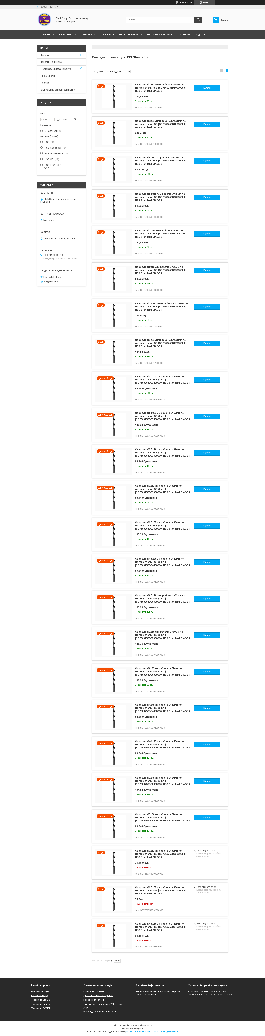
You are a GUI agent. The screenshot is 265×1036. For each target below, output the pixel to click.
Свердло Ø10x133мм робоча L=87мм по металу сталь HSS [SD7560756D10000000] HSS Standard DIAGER (160, 87)
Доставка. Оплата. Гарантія (119, 34)
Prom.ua (148, 1025)
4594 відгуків (186, 2)
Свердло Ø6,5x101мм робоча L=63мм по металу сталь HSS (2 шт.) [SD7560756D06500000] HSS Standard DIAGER (162, 598)
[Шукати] (198, 20)
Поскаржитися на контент (138, 1031)
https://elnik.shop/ (52, 277)
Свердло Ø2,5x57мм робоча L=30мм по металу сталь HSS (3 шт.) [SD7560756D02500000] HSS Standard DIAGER (162, 525)
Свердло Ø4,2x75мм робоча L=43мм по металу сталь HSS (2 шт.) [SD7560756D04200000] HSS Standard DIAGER (162, 744)
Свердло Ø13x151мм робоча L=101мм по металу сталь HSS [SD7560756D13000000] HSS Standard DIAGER (160, 124)
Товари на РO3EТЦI (41, 1008)
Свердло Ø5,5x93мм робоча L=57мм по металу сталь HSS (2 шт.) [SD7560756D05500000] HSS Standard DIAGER (162, 416)
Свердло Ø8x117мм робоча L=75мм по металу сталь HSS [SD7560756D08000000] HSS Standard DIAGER (160, 160)
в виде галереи (221, 71)
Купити (207, 88)
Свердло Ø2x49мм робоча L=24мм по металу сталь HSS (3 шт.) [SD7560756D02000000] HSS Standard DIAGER (162, 780)
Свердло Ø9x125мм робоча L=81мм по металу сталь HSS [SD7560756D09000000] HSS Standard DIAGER (160, 270)
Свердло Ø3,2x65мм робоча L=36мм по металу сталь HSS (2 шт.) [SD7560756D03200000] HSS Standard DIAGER (162, 379)
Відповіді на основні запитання (61, 43)
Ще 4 (46, 167)
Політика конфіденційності (165, 1031)
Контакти (89, 34)
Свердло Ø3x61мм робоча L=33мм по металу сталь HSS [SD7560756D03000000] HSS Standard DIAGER (160, 853)
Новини (185, 34)
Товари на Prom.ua (41, 1004)
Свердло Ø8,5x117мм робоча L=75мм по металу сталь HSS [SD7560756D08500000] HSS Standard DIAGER (160, 197)
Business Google (40, 991)
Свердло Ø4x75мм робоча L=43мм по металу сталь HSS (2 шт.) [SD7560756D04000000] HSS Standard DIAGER (162, 708)
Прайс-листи (68, 34)
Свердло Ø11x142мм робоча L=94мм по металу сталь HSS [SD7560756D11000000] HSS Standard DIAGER (160, 233)
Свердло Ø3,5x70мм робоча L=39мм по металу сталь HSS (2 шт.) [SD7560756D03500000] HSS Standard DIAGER (162, 452)
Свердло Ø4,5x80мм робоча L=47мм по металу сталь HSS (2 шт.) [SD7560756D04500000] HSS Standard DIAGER (162, 562)
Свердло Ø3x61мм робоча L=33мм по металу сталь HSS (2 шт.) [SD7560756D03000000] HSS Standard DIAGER (162, 489)
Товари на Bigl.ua (40, 999)
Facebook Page (39, 995)
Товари (45, 34)
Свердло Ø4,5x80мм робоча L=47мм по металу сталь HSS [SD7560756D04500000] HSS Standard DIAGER (160, 926)
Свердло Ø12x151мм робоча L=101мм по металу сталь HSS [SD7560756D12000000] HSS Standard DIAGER (160, 343)
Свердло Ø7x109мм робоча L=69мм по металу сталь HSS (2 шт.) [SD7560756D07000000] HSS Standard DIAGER (162, 635)
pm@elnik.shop (51, 281)
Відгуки (201, 34)
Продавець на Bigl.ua (132, 1028)
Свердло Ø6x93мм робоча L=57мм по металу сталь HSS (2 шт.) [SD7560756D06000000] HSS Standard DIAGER (162, 671)
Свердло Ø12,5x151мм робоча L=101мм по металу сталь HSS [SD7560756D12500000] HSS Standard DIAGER (161, 306)
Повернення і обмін (93, 999)
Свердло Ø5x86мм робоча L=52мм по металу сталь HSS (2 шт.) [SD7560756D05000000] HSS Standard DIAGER (162, 817)
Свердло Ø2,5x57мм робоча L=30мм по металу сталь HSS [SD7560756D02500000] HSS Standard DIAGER (160, 890)
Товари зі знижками (51, 62)
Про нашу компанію (160, 34)
